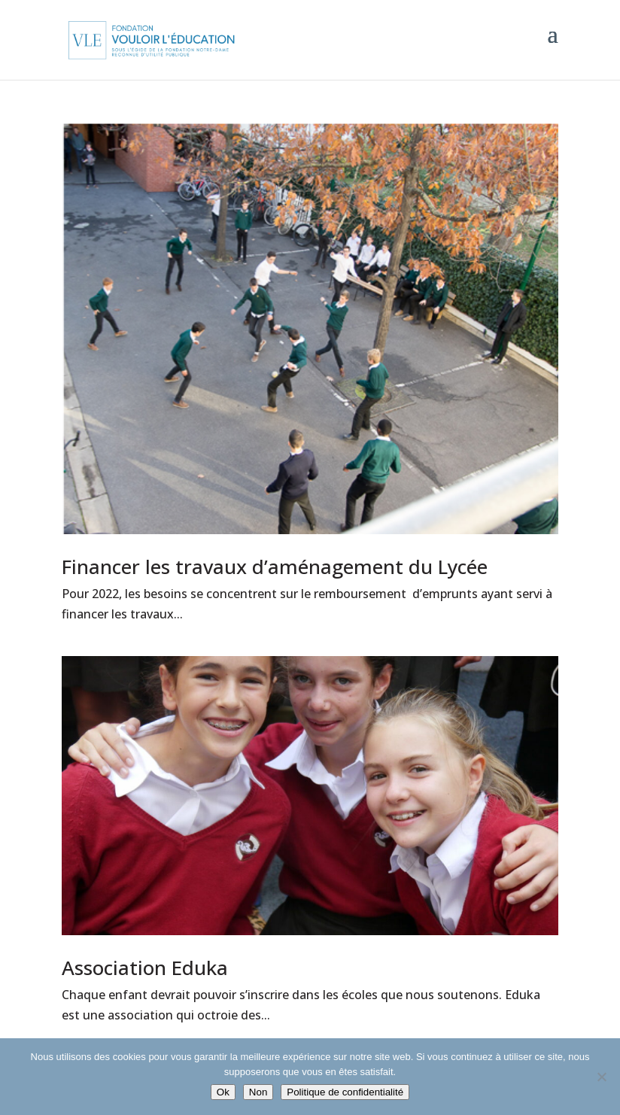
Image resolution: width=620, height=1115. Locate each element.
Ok (223, 1092)
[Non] (601, 1076)
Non (258, 1092)
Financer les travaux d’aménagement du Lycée (275, 566)
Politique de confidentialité (345, 1092)
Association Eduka (145, 967)
